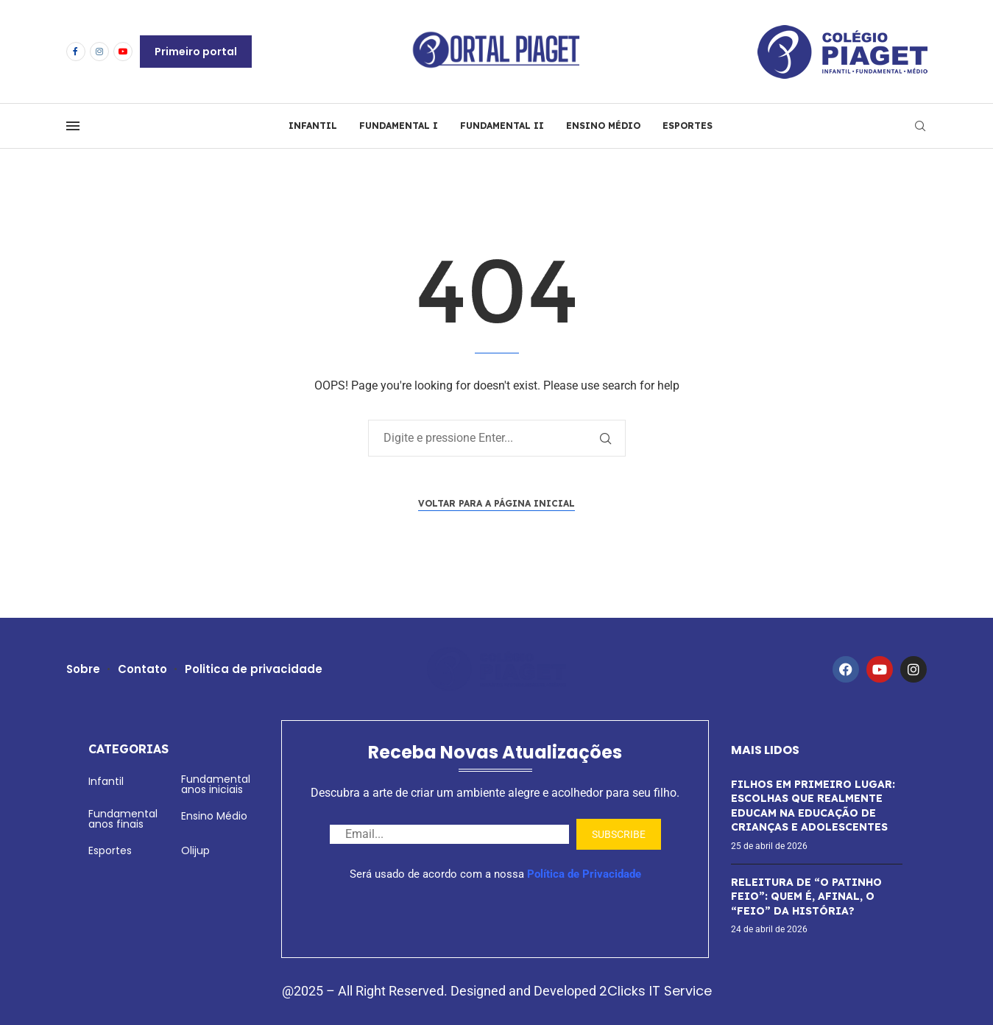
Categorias (128, 749)
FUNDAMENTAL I (398, 125)
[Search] (920, 126)
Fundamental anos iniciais (215, 784)
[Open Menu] (72, 126)
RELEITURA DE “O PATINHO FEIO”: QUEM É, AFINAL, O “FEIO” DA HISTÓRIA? (806, 896)
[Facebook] (75, 51)
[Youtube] (122, 51)
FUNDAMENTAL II (502, 125)
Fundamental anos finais (123, 819)
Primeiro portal (196, 51)
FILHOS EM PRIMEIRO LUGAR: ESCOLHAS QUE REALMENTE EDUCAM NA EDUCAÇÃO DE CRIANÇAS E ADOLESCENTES (813, 806)
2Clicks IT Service (655, 991)
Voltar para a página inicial (496, 503)
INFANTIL (313, 125)
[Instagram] (99, 51)
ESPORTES (687, 125)
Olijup (195, 850)
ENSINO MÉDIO (603, 125)
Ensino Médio (214, 816)
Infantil (106, 781)
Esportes (110, 850)
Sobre (83, 669)
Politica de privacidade (254, 669)
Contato (143, 669)
